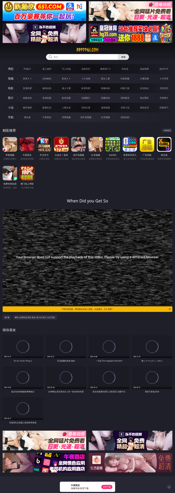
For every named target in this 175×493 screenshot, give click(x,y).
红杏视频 (105, 117)
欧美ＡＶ (66, 78)
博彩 (11, 69)
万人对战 (66, 68)
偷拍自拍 (46, 88)
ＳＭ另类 (164, 78)
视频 (11, 78)
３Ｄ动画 (85, 78)
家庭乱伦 (46, 107)
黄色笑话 (144, 107)
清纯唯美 (125, 97)
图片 (11, 98)
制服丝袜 (105, 88)
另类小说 (125, 107)
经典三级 (125, 88)
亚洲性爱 (27, 88)
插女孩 (27, 117)
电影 (11, 88)
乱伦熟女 (144, 88)
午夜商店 (46, 117)
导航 (11, 117)
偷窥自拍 (27, 97)
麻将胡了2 (105, 68)
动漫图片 (85, 97)
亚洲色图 (46, 97)
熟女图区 (144, 97)
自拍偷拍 (46, 78)
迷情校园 (105, 107)
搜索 (123, 56)
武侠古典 (85, 107)
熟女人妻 (105, 78)
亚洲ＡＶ (27, 78)
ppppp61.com (87, 50)
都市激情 (27, 107)
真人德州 (46, 68)
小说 (11, 107)
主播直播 (144, 78)
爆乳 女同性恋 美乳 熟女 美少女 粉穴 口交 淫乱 (35, 317)
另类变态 (164, 88)
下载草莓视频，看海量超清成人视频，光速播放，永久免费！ (116, 309)
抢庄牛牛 (164, 68)
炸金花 (125, 68)
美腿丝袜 (105, 97)
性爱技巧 (164, 107)
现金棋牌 (144, 68)
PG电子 (27, 68)
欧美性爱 (85, 88)
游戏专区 (85, 68)
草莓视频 (66, 117)
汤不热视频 (85, 117)
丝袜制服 (125, 78)
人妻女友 (66, 107)
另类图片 (164, 97)
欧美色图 (66, 97)
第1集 (7, 317)
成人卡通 (66, 88)
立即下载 (107, 487)
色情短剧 (125, 117)
